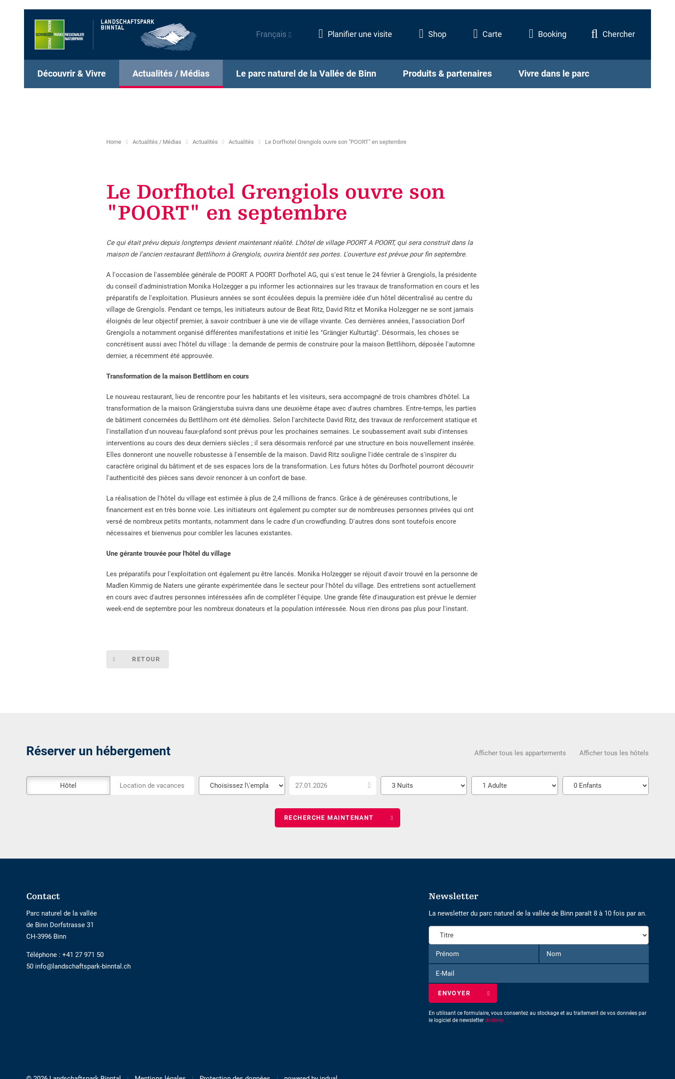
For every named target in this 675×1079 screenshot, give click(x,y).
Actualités (205, 141)
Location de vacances (152, 786)
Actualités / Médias (157, 141)
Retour (147, 659)
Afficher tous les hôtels (614, 753)
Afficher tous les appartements (520, 753)
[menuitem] (346, 38)
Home (113, 141)
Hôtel (68, 786)
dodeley (494, 1021)
